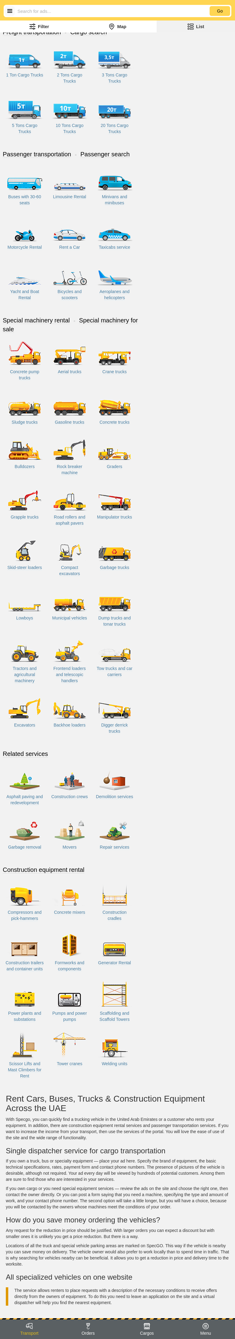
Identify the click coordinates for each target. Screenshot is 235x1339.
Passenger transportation (37, 154)
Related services (25, 753)
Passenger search (105, 154)
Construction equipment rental (43, 869)
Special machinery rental (36, 320)
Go (220, 11)
